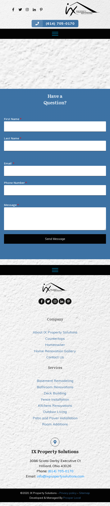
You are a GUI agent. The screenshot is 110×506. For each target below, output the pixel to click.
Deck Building (55, 393)
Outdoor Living (55, 412)
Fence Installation (55, 399)
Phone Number (14, 183)
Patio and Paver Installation (55, 418)
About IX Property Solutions (55, 332)
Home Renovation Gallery (55, 351)
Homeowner (55, 345)
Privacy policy (67, 493)
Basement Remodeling (55, 380)
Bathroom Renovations (55, 387)
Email (8, 163)
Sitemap (84, 493)
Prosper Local (72, 497)
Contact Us (55, 357)
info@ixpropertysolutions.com (60, 476)
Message (10, 205)
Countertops (55, 338)
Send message (55, 239)
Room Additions (55, 424)
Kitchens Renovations (55, 405)
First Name (11, 119)
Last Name (11, 138)
